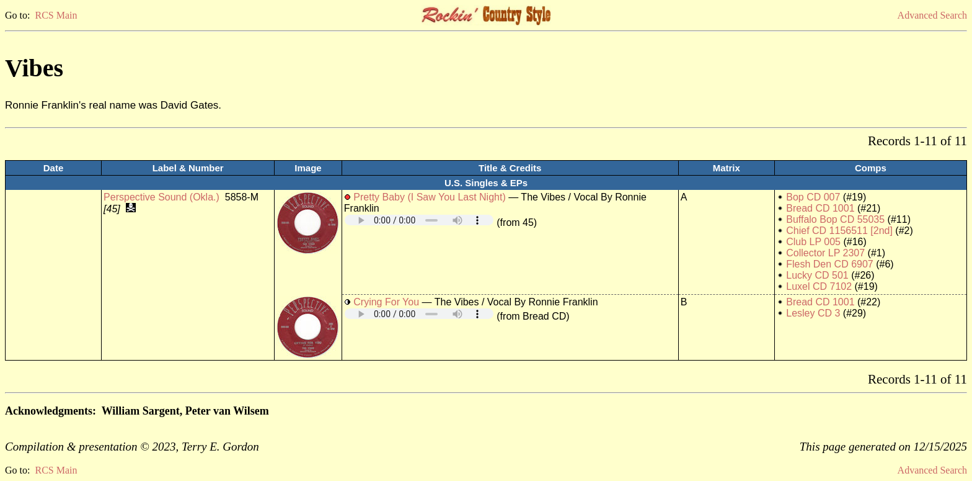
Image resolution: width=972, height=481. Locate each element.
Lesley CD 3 (813, 313)
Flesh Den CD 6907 (829, 264)
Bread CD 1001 (820, 208)
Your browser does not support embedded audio (419, 220)
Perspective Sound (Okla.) (161, 197)
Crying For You (386, 302)
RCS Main (56, 15)
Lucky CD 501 (817, 275)
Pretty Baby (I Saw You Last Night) (429, 197)
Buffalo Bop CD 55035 (835, 219)
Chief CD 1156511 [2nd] (839, 230)
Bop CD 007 (813, 197)
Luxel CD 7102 (819, 286)
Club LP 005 (813, 241)
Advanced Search (932, 15)
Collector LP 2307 (825, 253)
